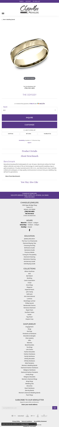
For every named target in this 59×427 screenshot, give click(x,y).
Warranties (47, 133)
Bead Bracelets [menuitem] (29, 345)
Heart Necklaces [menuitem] (29, 388)
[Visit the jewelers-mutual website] (21, 415)
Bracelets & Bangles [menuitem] (29, 336)
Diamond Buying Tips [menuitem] (29, 243)
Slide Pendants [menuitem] (29, 363)
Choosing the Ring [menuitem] (29, 245)
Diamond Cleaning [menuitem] (29, 257)
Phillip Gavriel (29, 303)
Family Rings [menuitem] (29, 374)
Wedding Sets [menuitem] (29, 383)
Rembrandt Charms (29, 305)
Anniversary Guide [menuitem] (29, 261)
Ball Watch (29, 276)
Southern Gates (29, 312)
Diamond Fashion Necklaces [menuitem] (29, 368)
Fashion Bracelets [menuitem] (29, 352)
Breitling (29, 278)
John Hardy (29, 292)
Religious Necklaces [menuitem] (29, 370)
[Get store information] (29, 215)
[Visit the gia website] (14, 415)
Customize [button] (29, 125)
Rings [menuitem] (29, 329)
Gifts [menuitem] (29, 340)
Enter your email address (29, 404)
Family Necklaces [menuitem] (29, 356)
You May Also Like (29, 182)
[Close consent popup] (35, 424)
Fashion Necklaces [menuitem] (29, 354)
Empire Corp (29, 319)
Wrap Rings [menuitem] (29, 381)
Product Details (29, 151)
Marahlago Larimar (29, 301)
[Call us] (29, 213)
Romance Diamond (29, 308)
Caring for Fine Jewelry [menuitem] (29, 254)
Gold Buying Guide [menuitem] (29, 264)
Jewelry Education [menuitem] (29, 239)
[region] (29, 54)
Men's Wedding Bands (9, 19)
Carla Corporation (29, 280)
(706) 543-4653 (29, 88)
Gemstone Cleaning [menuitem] (29, 259)
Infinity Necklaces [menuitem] (29, 361)
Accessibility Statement (40, 421)
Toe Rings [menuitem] (29, 347)
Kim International (29, 296)
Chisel (29, 283)
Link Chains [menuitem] (29, 349)
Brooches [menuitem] (29, 386)
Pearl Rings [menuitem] (29, 395)
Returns (28, 133)
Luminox (29, 298)
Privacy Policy (25, 424)
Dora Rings (29, 285)
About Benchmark (29, 156)
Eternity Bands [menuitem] (29, 390)
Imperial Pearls (29, 289)
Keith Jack (29, 294)
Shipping (10, 133)
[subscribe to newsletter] (54, 408)
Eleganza (29, 287)
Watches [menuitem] (29, 342)
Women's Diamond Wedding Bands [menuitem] (29, 393)
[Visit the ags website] (44, 415)
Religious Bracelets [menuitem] (29, 377)
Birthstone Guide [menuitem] (29, 248)
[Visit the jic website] (38, 415)
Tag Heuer (29, 317)
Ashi (29, 273)
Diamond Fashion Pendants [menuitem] (29, 372)
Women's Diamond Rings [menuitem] (29, 379)
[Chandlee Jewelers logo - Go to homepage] (29, 9)
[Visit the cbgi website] (27, 415)
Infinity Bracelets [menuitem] (29, 358)
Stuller (29, 314)
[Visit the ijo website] (33, 415)
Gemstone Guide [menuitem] (29, 250)
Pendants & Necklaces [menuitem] (29, 333)
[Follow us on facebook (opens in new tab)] (29, 230)
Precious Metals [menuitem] (29, 252)
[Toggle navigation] (3, 13)
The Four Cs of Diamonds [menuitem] (29, 241)
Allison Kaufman (30, 271)
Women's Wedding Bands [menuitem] (29, 365)
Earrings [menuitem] (29, 331)
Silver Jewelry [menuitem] (29, 338)
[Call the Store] (29, 211)
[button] (21, 1)
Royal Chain (29, 310)
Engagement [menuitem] (29, 327)
